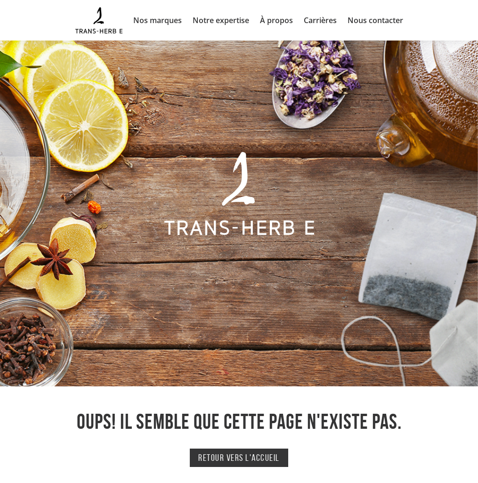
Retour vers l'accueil (239, 457)
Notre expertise (221, 20)
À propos (276, 20)
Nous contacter (375, 20)
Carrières (320, 20)
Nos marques (157, 20)
